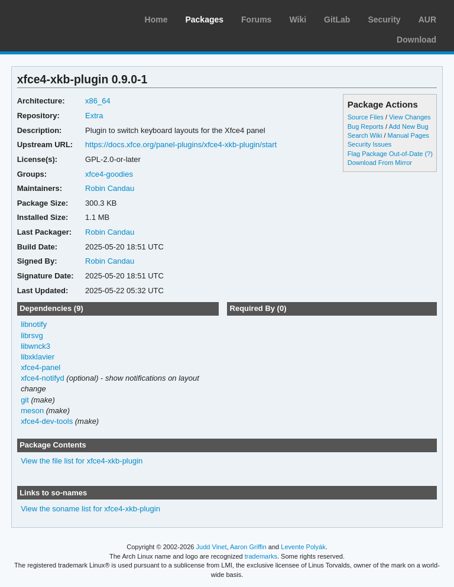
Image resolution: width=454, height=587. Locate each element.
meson (32, 410)
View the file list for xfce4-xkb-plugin (81, 460)
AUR (427, 19)
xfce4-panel (40, 367)
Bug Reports (366, 126)
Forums (256, 19)
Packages (204, 19)
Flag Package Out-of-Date (385, 153)
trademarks (261, 556)
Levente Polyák (303, 546)
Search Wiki (365, 135)
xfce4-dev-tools (47, 421)
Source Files (366, 117)
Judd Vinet (211, 546)
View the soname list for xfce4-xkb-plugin (90, 508)
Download (416, 39)
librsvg (32, 335)
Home (156, 19)
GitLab (337, 19)
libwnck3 (35, 346)
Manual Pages (408, 135)
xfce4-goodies (109, 174)
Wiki (297, 19)
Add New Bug (408, 126)
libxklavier (37, 356)
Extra (94, 115)
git (25, 399)
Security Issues (369, 144)
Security (384, 19)
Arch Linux (65, 18)
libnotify (34, 324)
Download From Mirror (380, 162)
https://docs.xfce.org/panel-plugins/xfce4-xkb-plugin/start (181, 144)
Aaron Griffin (248, 546)
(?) (428, 153)
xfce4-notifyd (42, 378)
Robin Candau (109, 188)
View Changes (410, 117)
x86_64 (98, 100)
